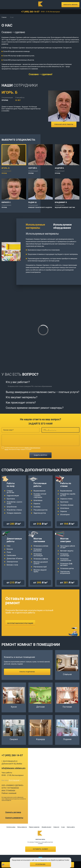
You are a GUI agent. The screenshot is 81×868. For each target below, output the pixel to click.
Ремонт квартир (34, 827)
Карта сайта (71, 827)
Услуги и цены (10, 827)
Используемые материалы (35, 226)
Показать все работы (63, 124)
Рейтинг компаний (9, 793)
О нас (63, 827)
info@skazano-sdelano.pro (13, 768)
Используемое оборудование (62, 226)
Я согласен (40, 864)
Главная (4, 17)
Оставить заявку (40, 849)
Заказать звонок (70, 4)
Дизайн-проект (46, 827)
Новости (56, 827)
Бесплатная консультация (20, 623)
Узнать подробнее (27, 672)
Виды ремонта (22, 827)
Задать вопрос (40, 455)
